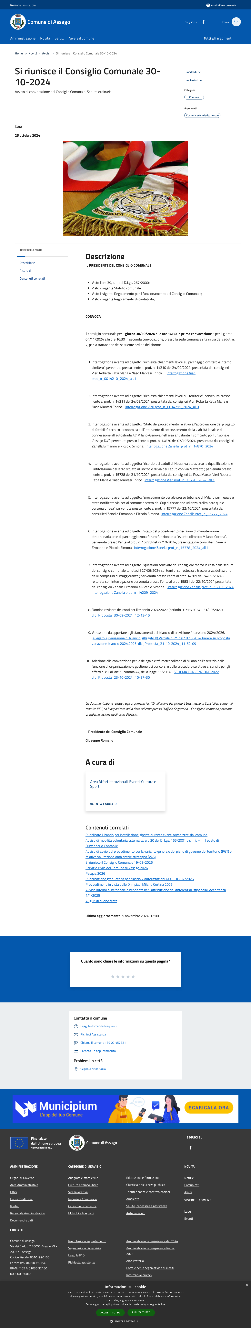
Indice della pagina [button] (31, 250)
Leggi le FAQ (76, 1255)
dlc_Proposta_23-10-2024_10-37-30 (121, 677)
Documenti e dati (21, 1220)
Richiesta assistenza (81, 1262)
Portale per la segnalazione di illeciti (150, 1267)
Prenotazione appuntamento (87, 1241)
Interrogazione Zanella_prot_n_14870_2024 (179, 446)
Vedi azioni (194, 80)
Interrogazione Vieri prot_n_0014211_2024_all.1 (162, 407)
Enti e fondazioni (21, 1199)
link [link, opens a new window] (163, 1304)
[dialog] (125, 1304)
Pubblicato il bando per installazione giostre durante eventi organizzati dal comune (146, 834)
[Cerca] (236, 22)
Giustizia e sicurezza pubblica (145, 1184)
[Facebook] (201, 21)
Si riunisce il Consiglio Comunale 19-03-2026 (119, 862)
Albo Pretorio (135, 1260)
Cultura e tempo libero (83, 1185)
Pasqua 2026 (95, 873)
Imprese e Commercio (82, 1199)
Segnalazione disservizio (84, 1248)
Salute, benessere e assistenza (146, 1206)
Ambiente (132, 1198)
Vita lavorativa (78, 1192)
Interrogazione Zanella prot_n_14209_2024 (125, 592)
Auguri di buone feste (101, 901)
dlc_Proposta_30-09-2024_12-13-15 (121, 615)
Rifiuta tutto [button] (141, 1312)
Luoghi (188, 1211)
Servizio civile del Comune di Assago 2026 (116, 868)
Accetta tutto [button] (110, 1312)
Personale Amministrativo (27, 1213)
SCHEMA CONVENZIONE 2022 (196, 672)
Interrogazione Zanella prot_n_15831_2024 (200, 587)
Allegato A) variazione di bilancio (116, 638)
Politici (14, 1206)
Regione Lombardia (23, 5)
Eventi (188, 1218)
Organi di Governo (22, 1177)
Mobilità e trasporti (81, 1213)
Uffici (13, 1192)
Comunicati (191, 1185)
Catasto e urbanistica (82, 1206)
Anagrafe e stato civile (83, 1177)
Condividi (194, 72)
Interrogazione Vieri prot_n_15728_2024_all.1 (180, 480)
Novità (32, 53)
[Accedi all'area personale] (221, 5)
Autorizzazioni (135, 1213)
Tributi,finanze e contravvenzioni (148, 1191)
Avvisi (46, 53)
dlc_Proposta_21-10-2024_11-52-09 (167, 643)
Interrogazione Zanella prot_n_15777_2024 (194, 513)
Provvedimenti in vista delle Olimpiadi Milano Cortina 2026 (129, 884)
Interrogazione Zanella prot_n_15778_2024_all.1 (171, 547)
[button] (125, 1321)
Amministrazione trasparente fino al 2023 (150, 1251)
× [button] (246, 1285)
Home (19, 53)
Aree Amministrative (24, 1185)
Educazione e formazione (142, 1177)
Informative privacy (139, 1275)
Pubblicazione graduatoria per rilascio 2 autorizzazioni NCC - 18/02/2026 (139, 879)
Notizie (189, 1177)
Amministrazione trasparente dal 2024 (152, 1241)
